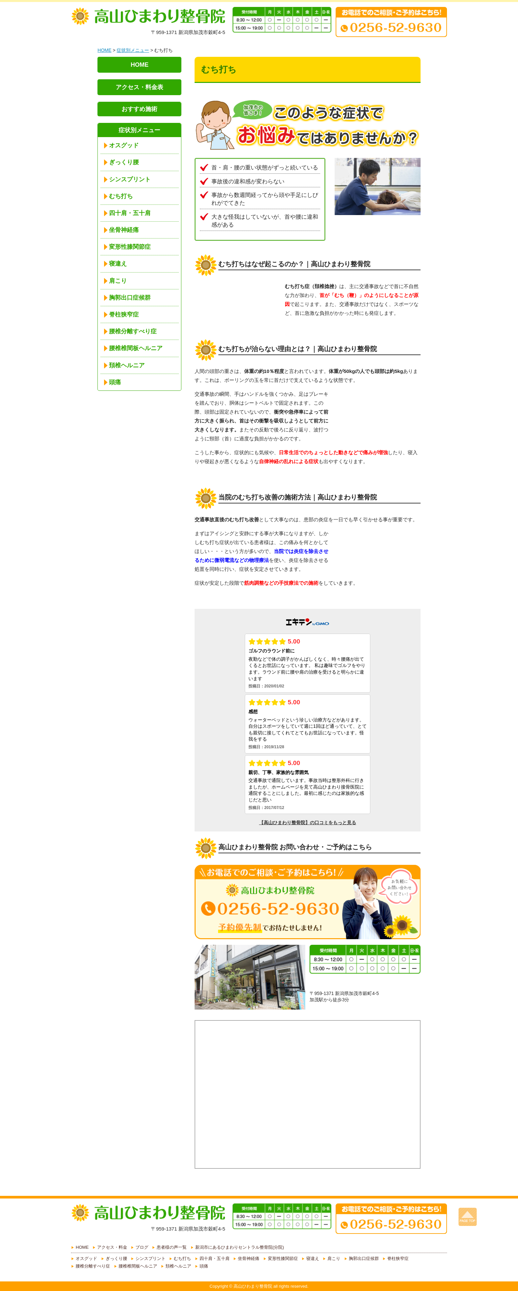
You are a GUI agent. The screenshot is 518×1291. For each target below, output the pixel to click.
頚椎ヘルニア (127, 365)
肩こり (118, 280)
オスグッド (124, 145)
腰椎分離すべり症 (133, 331)
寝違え (118, 263)
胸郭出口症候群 (130, 297)
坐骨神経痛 (124, 230)
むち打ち (121, 196)
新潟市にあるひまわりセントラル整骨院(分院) (239, 1247)
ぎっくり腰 (124, 162)
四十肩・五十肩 (130, 213)
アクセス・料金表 (139, 87)
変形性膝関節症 (130, 246)
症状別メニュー (133, 50)
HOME (104, 50)
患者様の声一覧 (172, 1247)
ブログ (141, 1247)
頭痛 (115, 382)
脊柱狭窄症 (124, 314)
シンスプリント (130, 179)
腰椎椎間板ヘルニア (136, 348)
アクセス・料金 (112, 1247)
